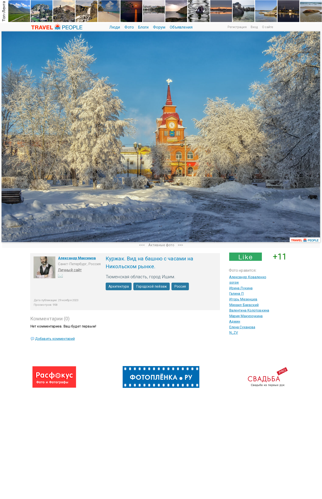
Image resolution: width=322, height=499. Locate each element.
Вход (254, 27)
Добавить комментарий (55, 339)
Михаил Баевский (244, 305)
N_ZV (233, 333)
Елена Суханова (242, 327)
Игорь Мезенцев (243, 299)
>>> (180, 245)
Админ (234, 321)
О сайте (267, 27)
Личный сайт (70, 270)
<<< (142, 245)
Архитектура (118, 286)
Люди (114, 27)
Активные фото (161, 245)
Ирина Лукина (241, 288)
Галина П (236, 294)
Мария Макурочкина (246, 316)
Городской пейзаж (151, 286)
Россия (180, 286)
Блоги (143, 27)
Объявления (181, 27)
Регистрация (237, 27)
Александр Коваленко (247, 277)
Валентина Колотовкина (249, 310)
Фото (129, 27)
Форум (159, 27)
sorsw (234, 282)
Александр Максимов (77, 258)
